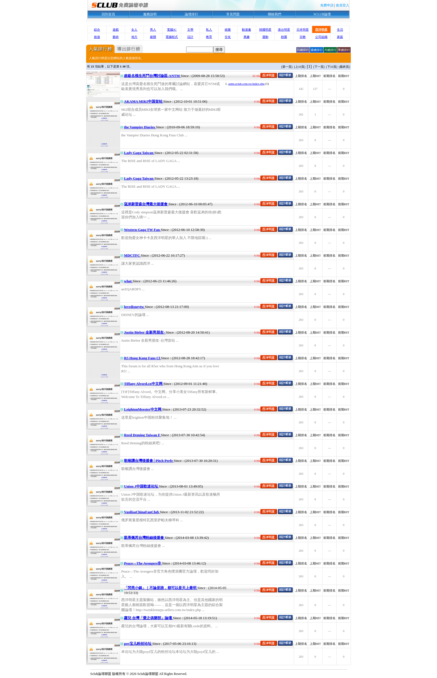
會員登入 (342, 5)
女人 (134, 29)
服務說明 (150, 14)
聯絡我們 (274, 14)
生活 (340, 29)
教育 (209, 36)
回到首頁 (108, 14)
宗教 (303, 36)
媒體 (153, 36)
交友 (228, 36)
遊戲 (116, 29)
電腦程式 (172, 36)
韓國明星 (265, 29)
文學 (190, 29)
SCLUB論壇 (322, 14)
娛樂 (228, 29)
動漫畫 (246, 29)
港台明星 (284, 29)
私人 (209, 29)
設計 (190, 36)
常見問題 (233, 14)
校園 (284, 36)
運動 (265, 36)
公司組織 (321, 36)
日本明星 (303, 29)
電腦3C (172, 29)
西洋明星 (321, 29)
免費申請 (327, 5)
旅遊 (97, 36)
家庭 (340, 36)
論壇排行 (191, 14)
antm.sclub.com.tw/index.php (246, 83)
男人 (153, 29)
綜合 (97, 29)
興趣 (247, 36)
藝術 (116, 36)
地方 (134, 36)
